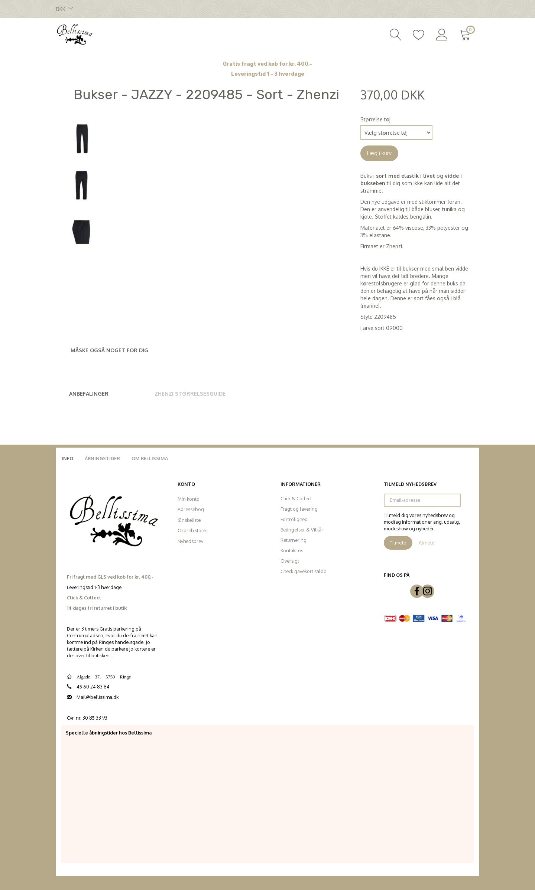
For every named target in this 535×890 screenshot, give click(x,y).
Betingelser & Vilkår (302, 530)
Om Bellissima (150, 458)
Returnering (294, 540)
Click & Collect (296, 498)
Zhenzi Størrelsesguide (190, 393)
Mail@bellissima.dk (98, 697)
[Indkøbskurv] (466, 33)
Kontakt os (292, 550)
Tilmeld (398, 543)
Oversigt (290, 561)
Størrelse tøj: (376, 119)
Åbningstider (102, 458)
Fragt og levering (299, 509)
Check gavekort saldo (304, 571)
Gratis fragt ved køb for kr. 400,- (267, 64)
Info (67, 458)
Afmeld (427, 543)
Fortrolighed (294, 519)
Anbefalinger (88, 393)
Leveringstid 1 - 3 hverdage (267, 74)
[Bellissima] (74, 33)
